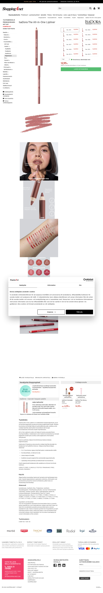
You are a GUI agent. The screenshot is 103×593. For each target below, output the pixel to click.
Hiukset (6, 35)
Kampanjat (91, 15)
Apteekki (43, 15)
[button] (99, 8)
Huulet (74, 17)
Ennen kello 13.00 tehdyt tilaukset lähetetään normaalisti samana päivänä (38, 544)
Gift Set (6, 44)
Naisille (60, 17)
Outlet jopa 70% (30, 1)
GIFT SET (6, 24)
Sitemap (19, 587)
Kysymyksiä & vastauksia (8, 95)
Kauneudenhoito (14, 15)
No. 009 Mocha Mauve (70, 49)
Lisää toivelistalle (26, 377)
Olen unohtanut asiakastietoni (38, 566)
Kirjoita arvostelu (42, 377)
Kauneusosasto (7, 76)
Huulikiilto (8, 49)
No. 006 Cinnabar (89, 40)
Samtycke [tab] (22, 285)
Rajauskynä (80, 17)
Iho (5, 58)
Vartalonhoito (8, 69)
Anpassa (51, 312)
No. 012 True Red (89, 54)
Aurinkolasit (6, 79)
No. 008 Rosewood (89, 44)
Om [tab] (80, 285)
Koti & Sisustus (57, 15)
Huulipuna (8, 51)
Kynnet (7, 60)
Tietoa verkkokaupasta (7, 102)
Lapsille (6, 74)
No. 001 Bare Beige (70, 30)
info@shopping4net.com (12, 576)
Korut (6, 39)
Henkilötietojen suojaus (36, 578)
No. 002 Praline (89, 30)
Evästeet (31, 576)
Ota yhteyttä (32, 568)
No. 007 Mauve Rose (70, 44)
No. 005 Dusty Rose (70, 40)
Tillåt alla (79, 312)
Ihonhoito (7, 37)
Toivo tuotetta (8, 98)
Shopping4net (42, 17)
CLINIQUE (6, 88)
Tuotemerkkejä (82, 15)
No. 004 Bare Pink (89, 35)
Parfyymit (7, 67)
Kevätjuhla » (36, 392)
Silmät (6, 65)
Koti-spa (5, 83)
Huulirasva (8, 53)
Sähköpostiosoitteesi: (86, 571)
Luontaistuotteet (34, 15)
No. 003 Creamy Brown (70, 35)
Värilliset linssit (7, 85)
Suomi (98, 587)
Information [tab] (51, 285)
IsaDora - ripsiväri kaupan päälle (33, 399)
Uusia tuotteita (9, 29)
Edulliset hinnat (33, 570)
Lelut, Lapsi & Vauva (70, 15)
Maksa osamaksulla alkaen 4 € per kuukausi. (73, 65)
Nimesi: (81, 564)
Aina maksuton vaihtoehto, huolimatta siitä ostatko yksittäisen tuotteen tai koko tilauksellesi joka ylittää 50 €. (13, 544)
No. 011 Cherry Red (70, 54)
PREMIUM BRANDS (9, 22)
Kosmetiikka (67, 17)
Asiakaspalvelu (8, 92)
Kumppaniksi (31, 580)
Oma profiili (31, 563)
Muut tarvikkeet (9, 62)
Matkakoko (6, 81)
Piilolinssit (24, 15)
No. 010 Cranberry (89, 49)
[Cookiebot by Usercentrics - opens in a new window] (84, 279)
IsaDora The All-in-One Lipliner (93, 17)
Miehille (6, 72)
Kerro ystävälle (58, 377)
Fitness (49, 15)
